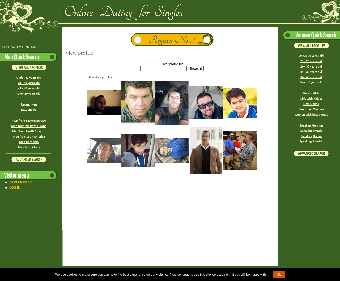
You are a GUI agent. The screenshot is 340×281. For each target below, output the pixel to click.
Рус (12, 46)
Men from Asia (29, 142)
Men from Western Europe (28, 126)
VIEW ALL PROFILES (28, 67)
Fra (19, 46)
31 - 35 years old (311, 72)
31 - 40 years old (29, 83)
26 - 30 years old (311, 66)
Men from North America (29, 131)
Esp (26, 46)
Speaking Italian (311, 136)
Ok (279, 274)
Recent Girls (311, 93)
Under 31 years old (28, 77)
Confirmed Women (311, 109)
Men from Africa (29, 147)
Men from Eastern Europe (29, 121)
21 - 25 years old (311, 61)
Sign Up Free (20, 182)
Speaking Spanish (311, 141)
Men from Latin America (29, 137)
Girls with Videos (311, 98)
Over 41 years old (311, 82)
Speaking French (311, 131)
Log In (14, 188)
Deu (33, 46)
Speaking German (311, 125)
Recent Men (29, 104)
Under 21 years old (311, 56)
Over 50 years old (28, 93)
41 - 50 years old (29, 88)
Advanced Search (28, 159)
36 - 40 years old (311, 77)
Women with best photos (311, 114)
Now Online (29, 110)
